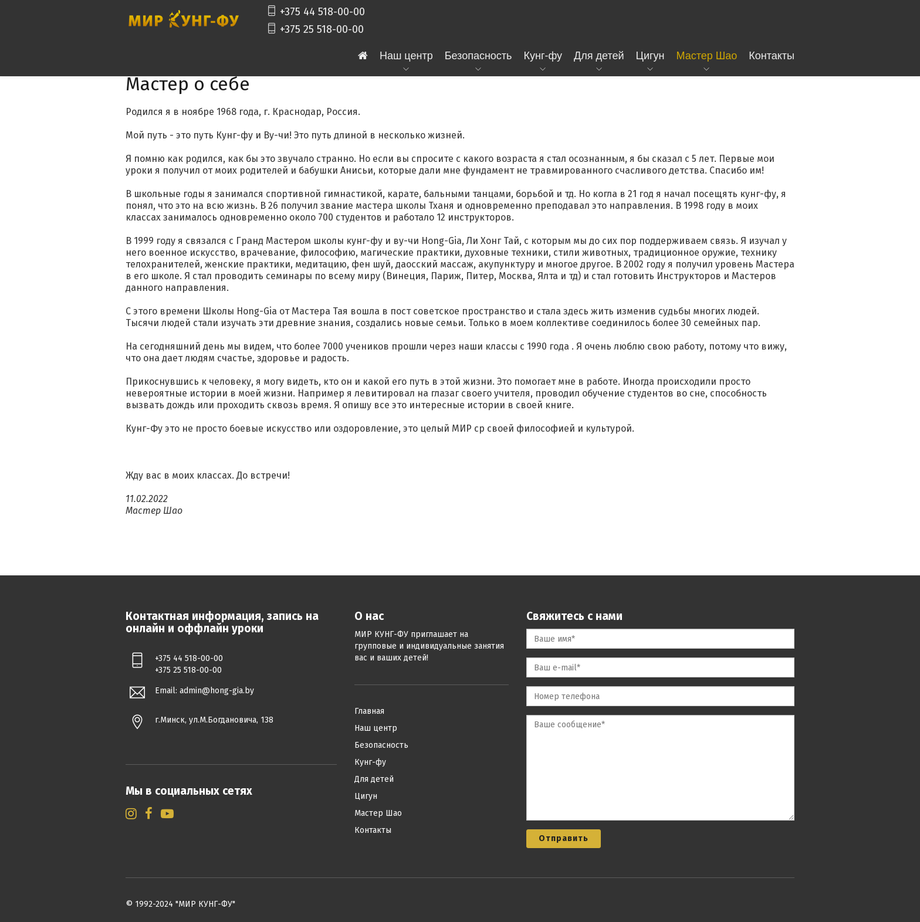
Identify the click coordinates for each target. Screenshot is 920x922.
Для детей (599, 56)
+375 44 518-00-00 (315, 11)
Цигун (650, 56)
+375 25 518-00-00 (315, 29)
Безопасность (478, 56)
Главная (369, 711)
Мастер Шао (706, 56)
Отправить (563, 838)
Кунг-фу (543, 56)
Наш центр (406, 56)
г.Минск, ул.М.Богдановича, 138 (214, 720)
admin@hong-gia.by (217, 691)
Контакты (771, 56)
